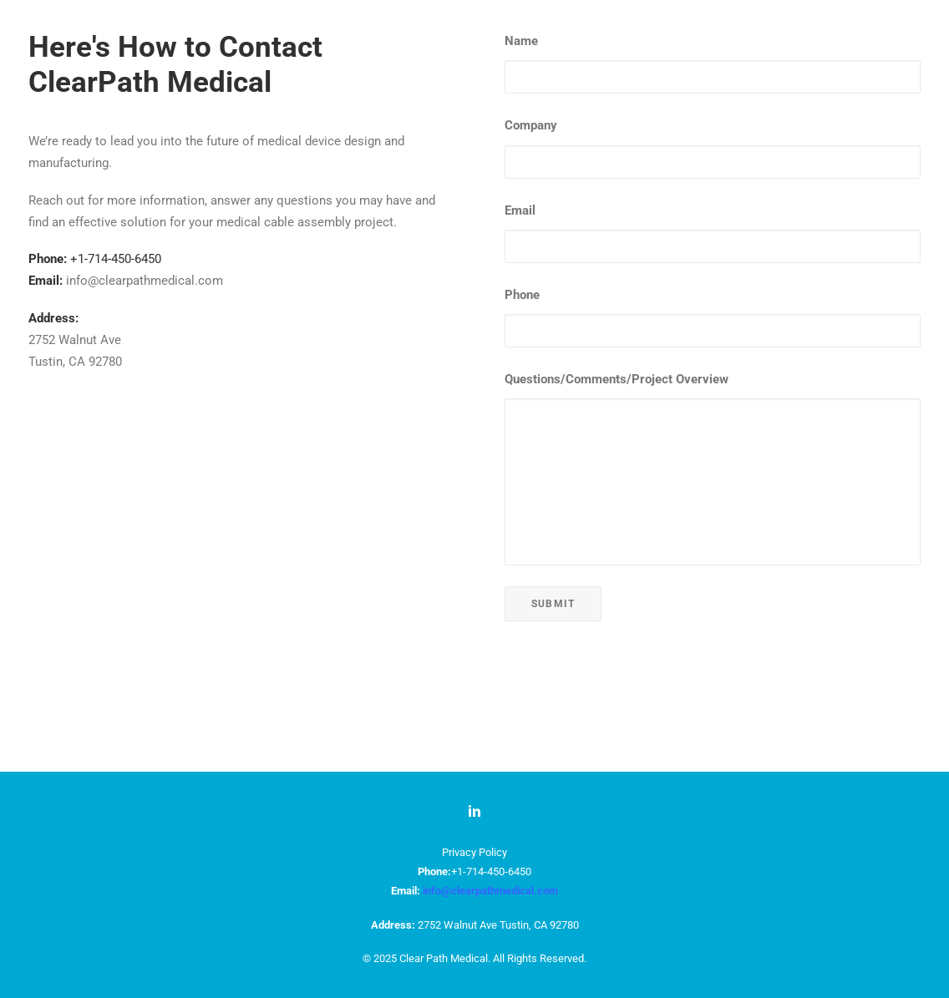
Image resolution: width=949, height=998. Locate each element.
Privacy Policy (474, 853)
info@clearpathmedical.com (490, 890)
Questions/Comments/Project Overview (616, 476)
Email (520, 307)
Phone (522, 391)
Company (531, 222)
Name (521, 137)
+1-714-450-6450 (115, 355)
